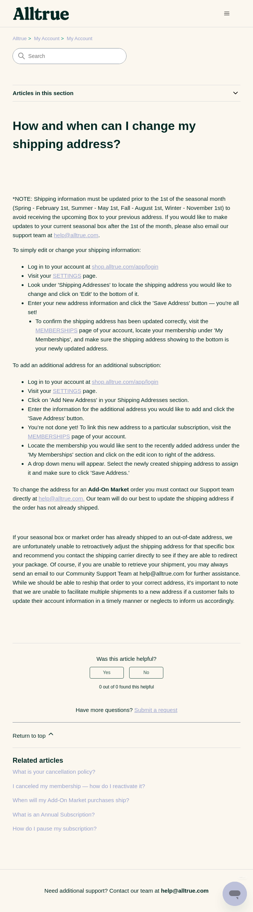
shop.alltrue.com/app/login (125, 266)
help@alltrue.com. (62, 498)
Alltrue (20, 38)
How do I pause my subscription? (54, 828)
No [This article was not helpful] (146, 672)
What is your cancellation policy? (54, 771)
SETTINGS (67, 275)
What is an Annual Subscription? (54, 814)
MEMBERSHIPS (56, 330)
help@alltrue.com (76, 235)
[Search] (69, 56)
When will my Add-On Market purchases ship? (71, 800)
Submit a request (155, 710)
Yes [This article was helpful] (107, 672)
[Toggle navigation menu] (226, 14)
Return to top (34, 734)
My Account (46, 38)
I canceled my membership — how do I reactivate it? (79, 786)
